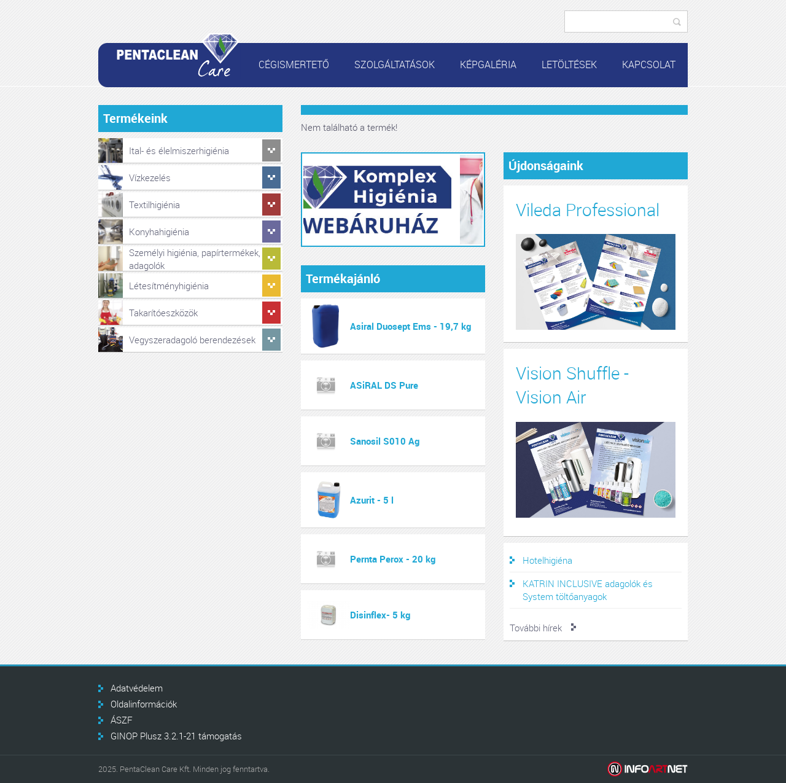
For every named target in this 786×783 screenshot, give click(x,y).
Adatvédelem (137, 688)
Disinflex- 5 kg (380, 615)
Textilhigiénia (154, 204)
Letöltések (569, 64)
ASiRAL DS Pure (384, 385)
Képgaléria (488, 64)
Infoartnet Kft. (647, 769)
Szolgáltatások (394, 64)
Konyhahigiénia (159, 231)
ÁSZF (122, 720)
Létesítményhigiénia (169, 285)
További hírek (536, 627)
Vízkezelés (150, 177)
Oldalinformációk (144, 704)
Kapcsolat (648, 64)
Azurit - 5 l (372, 500)
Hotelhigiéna (547, 560)
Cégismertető (294, 64)
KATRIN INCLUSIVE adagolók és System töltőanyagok (588, 589)
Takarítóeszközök (163, 312)
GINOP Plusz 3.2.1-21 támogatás (176, 736)
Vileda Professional (588, 209)
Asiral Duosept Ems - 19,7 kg (410, 326)
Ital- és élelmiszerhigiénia (179, 150)
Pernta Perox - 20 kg (392, 559)
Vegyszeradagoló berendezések (192, 339)
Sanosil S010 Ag (384, 441)
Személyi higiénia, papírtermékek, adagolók (194, 258)
